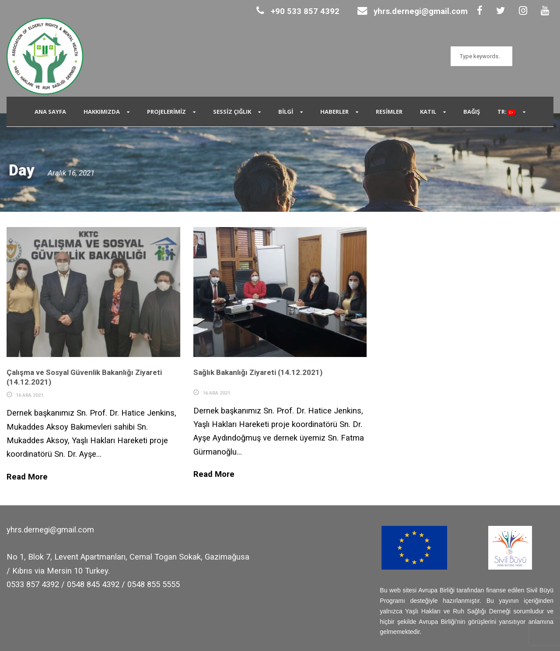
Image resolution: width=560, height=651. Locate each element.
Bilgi (285, 112)
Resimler (389, 112)
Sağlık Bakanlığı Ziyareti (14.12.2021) (257, 372)
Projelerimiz (166, 112)
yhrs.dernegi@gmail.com (412, 11)
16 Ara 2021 (29, 395)
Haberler (334, 112)
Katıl (428, 112)
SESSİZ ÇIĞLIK (232, 112)
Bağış (471, 112)
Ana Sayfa (50, 112)
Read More (27, 476)
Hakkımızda (102, 112)
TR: (506, 112)
